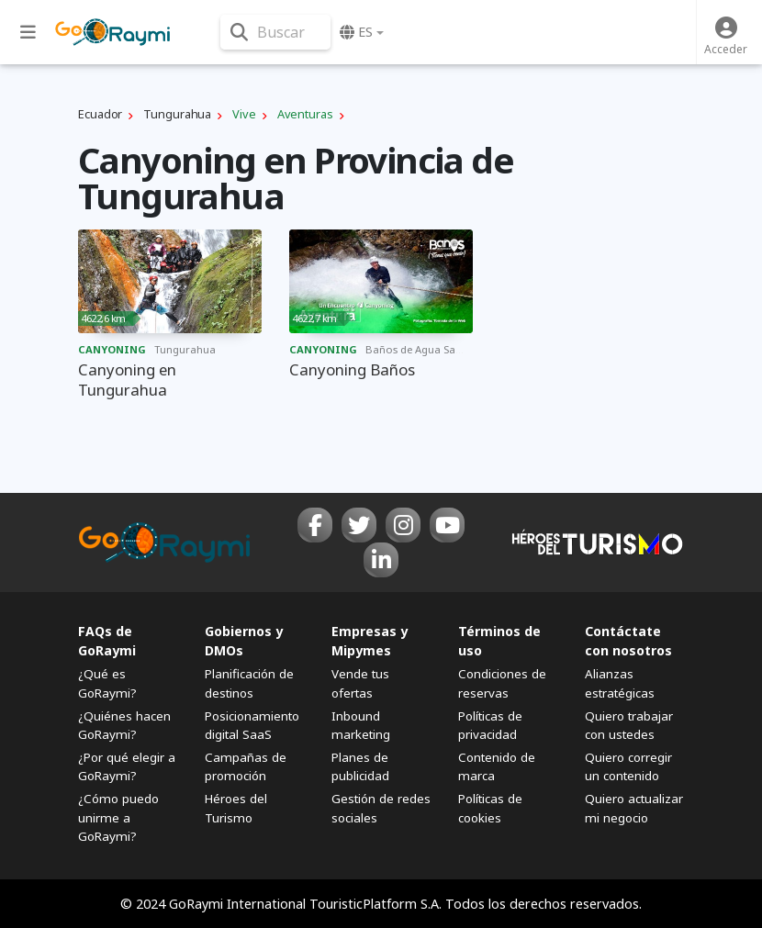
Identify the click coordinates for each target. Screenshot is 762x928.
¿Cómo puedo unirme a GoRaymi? (118, 817)
